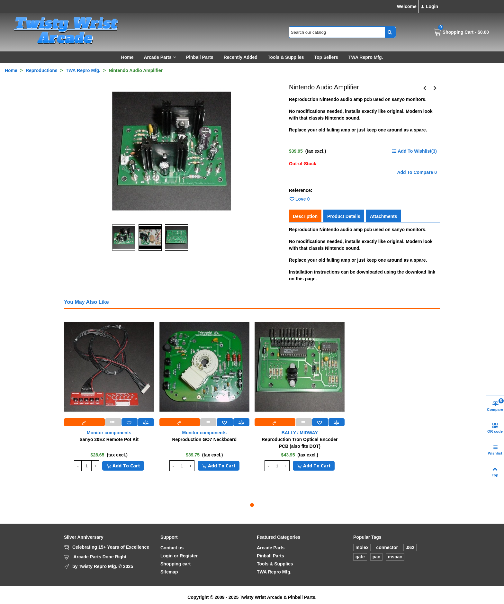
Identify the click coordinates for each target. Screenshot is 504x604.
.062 (410, 547)
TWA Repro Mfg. (365, 57)
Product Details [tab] (343, 216)
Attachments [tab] (383, 216)
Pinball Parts (199, 57)
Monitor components (109, 432)
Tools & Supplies (286, 57)
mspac (395, 556)
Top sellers (326, 57)
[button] (252, 505)
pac (376, 556)
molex (362, 547)
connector (387, 547)
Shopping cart (175, 563)
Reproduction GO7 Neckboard (204, 439)
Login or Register (179, 555)
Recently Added (240, 57)
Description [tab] (305, 216)
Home (127, 57)
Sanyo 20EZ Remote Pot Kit (109, 439)
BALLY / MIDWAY (300, 432)
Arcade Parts (157, 57)
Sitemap (169, 571)
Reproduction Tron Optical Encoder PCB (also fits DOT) (300, 443)
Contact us (172, 547)
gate (360, 556)
